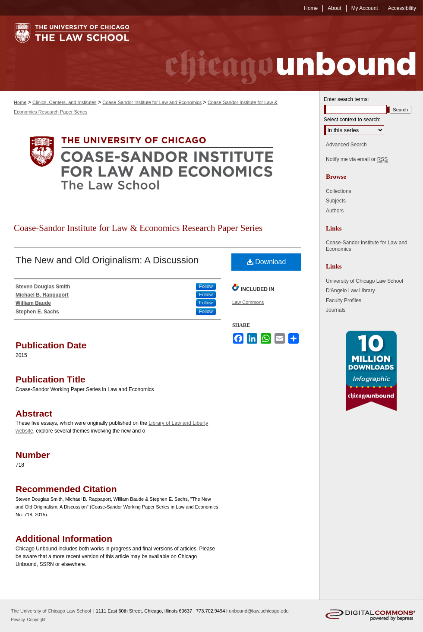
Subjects (336, 201)
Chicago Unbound (282, 53)
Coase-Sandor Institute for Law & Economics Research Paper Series (138, 228)
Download (266, 261)
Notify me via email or (357, 159)
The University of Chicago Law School (51, 610)
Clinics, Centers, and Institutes (64, 102)
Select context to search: (352, 120)
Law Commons (248, 302)
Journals (335, 310)
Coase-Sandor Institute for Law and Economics (152, 102)
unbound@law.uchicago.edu (258, 610)
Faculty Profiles (343, 300)
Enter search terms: (346, 99)
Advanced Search (346, 145)
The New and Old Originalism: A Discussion (107, 260)
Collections (338, 191)
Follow (206, 286)
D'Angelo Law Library (350, 291)
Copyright (36, 619)
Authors (335, 211)
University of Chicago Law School (364, 281)
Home (20, 102)
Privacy (18, 619)
